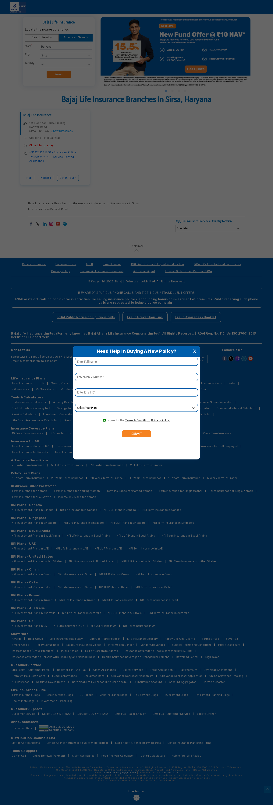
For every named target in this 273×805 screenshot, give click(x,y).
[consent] (104, 420)
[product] (136, 408)
